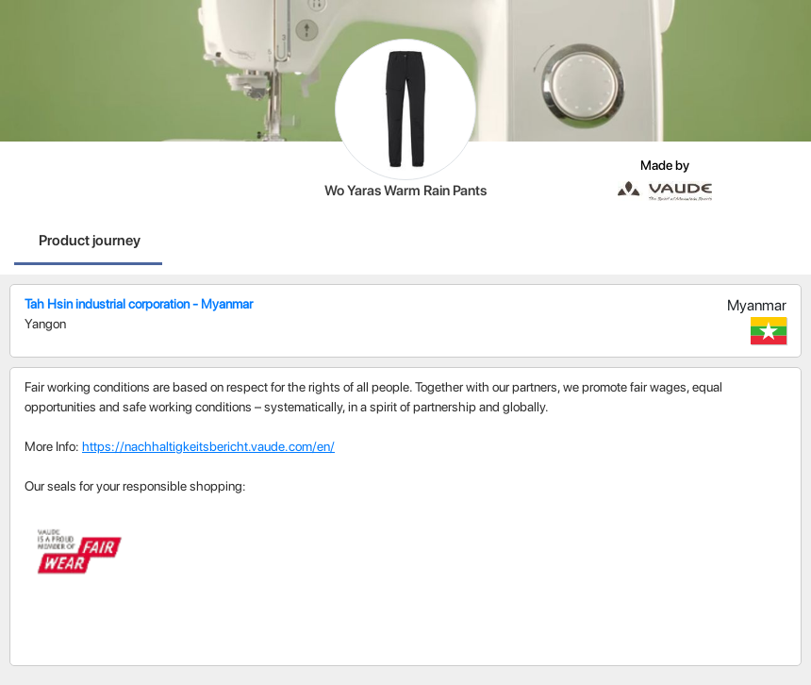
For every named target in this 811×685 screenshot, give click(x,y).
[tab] (89, 242)
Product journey (90, 240)
